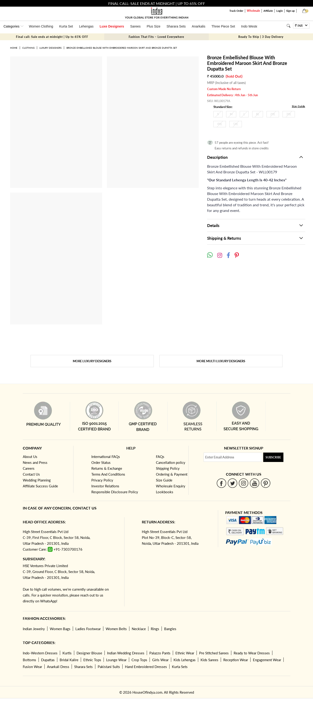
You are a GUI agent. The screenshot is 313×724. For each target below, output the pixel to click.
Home (13, 47)
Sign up (290, 10)
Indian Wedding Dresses (125, 653)
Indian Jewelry (34, 629)
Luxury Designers (50, 47)
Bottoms (29, 660)
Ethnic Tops (92, 660)
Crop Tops (139, 660)
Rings (155, 629)
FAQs (160, 456)
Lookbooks (164, 492)
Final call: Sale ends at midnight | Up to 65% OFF (52, 37)
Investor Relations (105, 486)
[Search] (288, 26)
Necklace (139, 629)
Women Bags (60, 629)
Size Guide (298, 106)
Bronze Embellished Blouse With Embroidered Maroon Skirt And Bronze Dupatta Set (121, 47)
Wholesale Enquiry (170, 486)
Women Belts (116, 629)
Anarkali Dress (58, 666)
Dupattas (48, 660)
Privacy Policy (102, 480)
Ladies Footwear (88, 629)
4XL (219, 124)
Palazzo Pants (159, 653)
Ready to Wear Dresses (252, 653)
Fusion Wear (32, 666)
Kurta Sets (180, 666)
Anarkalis (198, 26)
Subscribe (273, 457)
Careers (29, 468)
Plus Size (153, 26)
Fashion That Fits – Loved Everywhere (156, 37)
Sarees (135, 26)
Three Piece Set (223, 26)
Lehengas (86, 26)
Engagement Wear (267, 660)
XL (257, 114)
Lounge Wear (116, 660)
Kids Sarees (209, 660)
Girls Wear (160, 660)
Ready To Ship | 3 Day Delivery (260, 37)
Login (279, 10)
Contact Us (31, 474)
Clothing (28, 47)
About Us (30, 456)
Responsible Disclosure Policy (114, 492)
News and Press (35, 462)
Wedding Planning (37, 480)
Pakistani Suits (109, 666)
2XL (272, 114)
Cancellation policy (170, 462)
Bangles (170, 629)
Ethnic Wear (184, 653)
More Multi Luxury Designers (221, 361)
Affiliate (268, 10)
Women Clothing (41, 26)
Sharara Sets (176, 26)
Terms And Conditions (108, 474)
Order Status (101, 462)
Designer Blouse (89, 653)
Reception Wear (235, 660)
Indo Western (251, 26)
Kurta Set (66, 26)
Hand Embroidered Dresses (146, 666)
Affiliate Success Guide (40, 486)
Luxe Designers (112, 26)
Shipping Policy (168, 468)
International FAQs (105, 456)
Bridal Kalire (69, 660)
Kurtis (67, 653)
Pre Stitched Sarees (214, 653)
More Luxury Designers (92, 361)
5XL (235, 124)
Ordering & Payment (171, 474)
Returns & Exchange (106, 468)
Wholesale (253, 10)
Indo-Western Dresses (40, 653)
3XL (288, 114)
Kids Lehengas (185, 660)
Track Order (236, 10)
